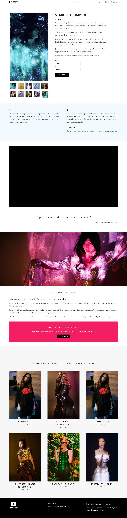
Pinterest (101, 510)
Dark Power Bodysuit (63, 484)
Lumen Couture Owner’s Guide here (55, 299)
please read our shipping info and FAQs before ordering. (91, 317)
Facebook (89, 510)
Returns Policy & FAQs (53, 503)
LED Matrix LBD (25, 422)
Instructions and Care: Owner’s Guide (57, 506)
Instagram (113, 508)
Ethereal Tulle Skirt (102, 484)
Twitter (95, 510)
